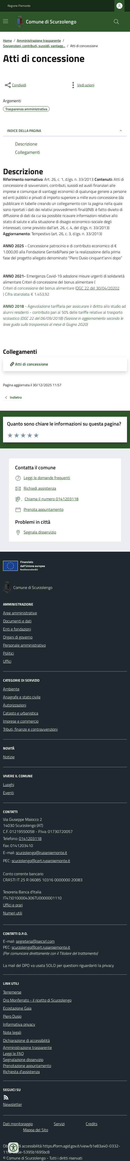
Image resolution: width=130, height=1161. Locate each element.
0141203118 (30, 838)
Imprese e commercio (20, 721)
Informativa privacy (19, 1024)
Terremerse (12, 992)
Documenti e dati (17, 621)
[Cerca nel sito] (114, 22)
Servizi (59, 1124)
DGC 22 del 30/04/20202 (97, 288)
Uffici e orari (13, 905)
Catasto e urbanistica (20, 713)
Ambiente (11, 689)
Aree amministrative (20, 613)
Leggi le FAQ (13, 1053)
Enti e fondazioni (17, 629)
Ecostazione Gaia (17, 1008)
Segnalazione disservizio (23, 1060)
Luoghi (8, 785)
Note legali (12, 1032)
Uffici (7, 661)
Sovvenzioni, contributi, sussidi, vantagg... (34, 45)
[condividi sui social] (15, 85)
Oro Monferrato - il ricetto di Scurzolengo (37, 1000)
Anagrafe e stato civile (21, 697)
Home (7, 40)
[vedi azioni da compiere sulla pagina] (81, 85)
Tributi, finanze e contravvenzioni (30, 729)
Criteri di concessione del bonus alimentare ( (39, 288)
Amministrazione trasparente (39, 40)
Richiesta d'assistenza (21, 1072)
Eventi (8, 793)
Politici (8, 653)
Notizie (9, 757)
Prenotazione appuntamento (27, 1066)
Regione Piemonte (19, 6)
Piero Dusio (12, 1016)
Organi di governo (17, 637)
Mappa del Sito (35, 1130)
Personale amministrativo (24, 645)
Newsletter (12, 1104)
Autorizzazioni (14, 705)
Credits (91, 1124)
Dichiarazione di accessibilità (26, 1040)
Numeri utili (12, 913)
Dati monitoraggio (18, 1124)
